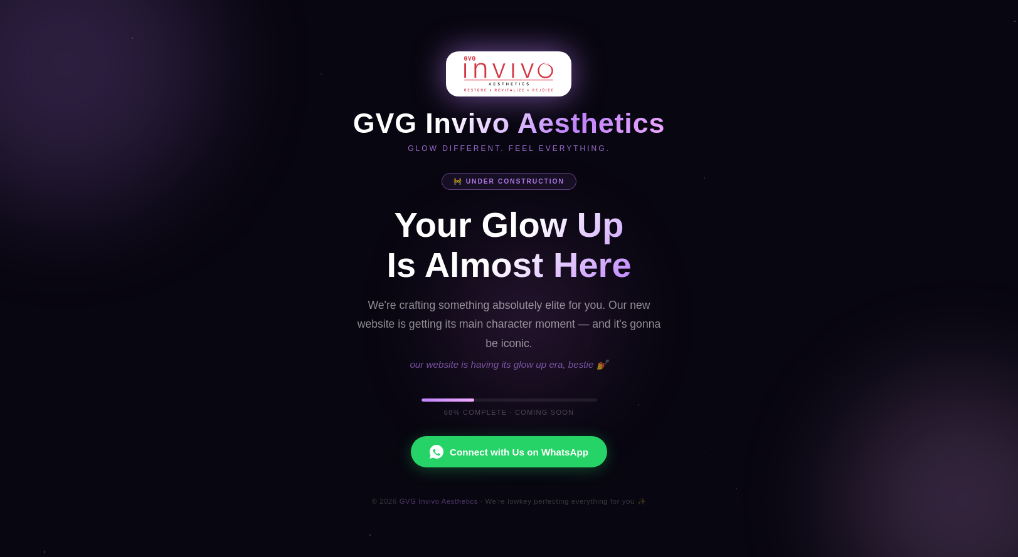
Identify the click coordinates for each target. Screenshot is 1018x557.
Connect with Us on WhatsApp (509, 452)
